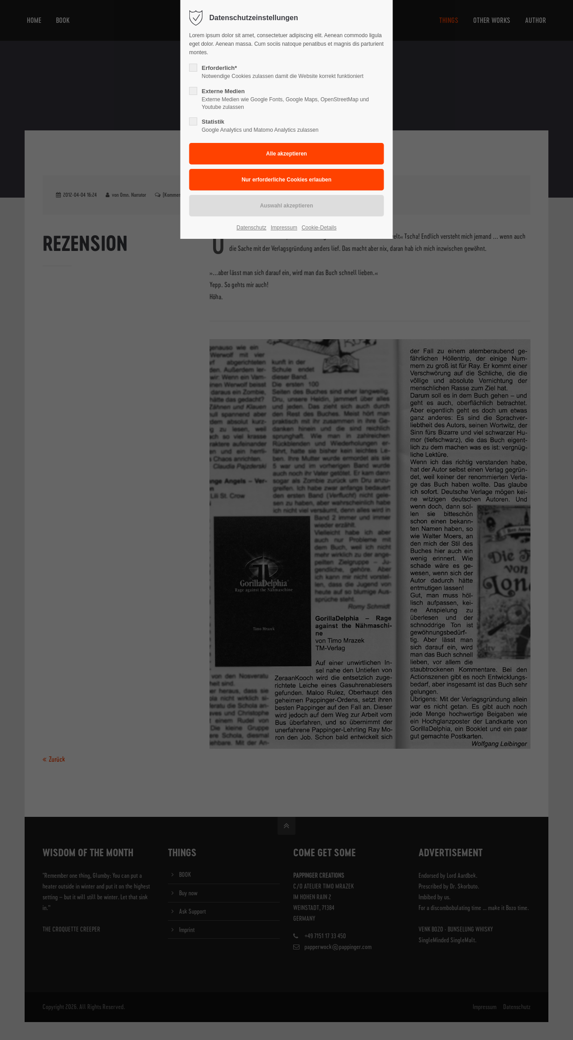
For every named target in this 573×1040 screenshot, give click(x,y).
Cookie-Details (319, 227)
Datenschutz (251, 227)
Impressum (284, 227)
